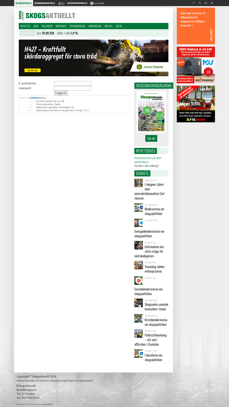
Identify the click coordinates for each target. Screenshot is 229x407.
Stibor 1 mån (63, 33)
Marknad (61, 26)
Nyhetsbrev (145, 151)
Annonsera (95, 26)
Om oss (109, 26)
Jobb (35, 26)
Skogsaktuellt (47, 15)
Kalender (47, 26)
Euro (39, 33)
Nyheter (25, 26)
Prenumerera (77, 26)
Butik (119, 26)
